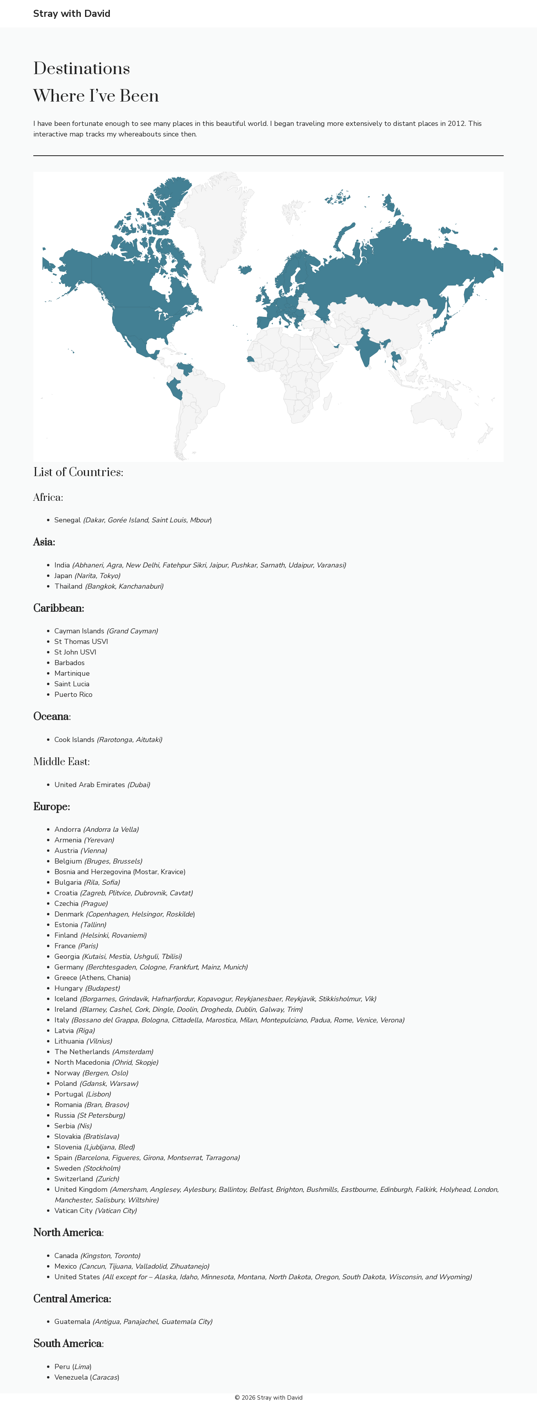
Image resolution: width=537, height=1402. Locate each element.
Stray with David (72, 13)
